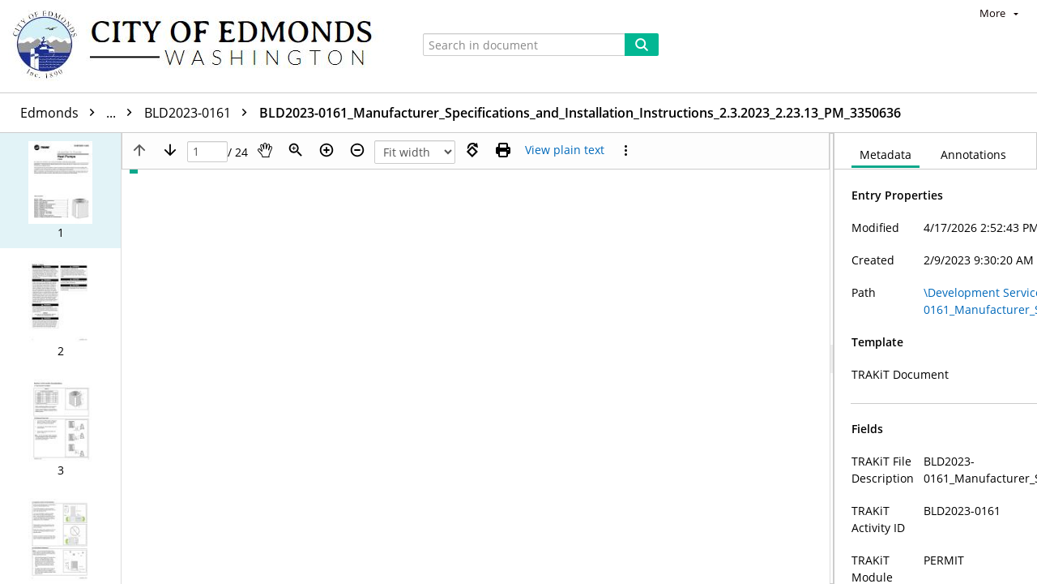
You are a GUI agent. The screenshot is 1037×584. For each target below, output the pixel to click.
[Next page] (170, 150)
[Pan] (265, 150)
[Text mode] (564, 150)
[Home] (200, 46)
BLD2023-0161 (257, 113)
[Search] (642, 44)
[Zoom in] (326, 150)
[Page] (207, 152)
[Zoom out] (357, 150)
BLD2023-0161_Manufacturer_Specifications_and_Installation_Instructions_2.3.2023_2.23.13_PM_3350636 (637, 113)
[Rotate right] (472, 150)
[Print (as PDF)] (503, 150)
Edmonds (80, 113)
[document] (935, 358)
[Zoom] (295, 150)
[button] (60, 190)
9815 (171, 113)
